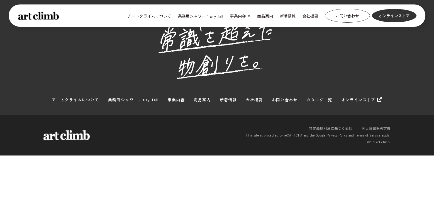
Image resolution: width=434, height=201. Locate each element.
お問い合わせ (347, 15)
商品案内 (265, 16)
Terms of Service (368, 135)
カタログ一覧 (319, 99)
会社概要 (310, 16)
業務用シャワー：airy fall (200, 16)
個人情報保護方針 (376, 128)
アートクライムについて (149, 16)
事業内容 (238, 16)
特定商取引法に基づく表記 (330, 128)
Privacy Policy (337, 135)
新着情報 (288, 16)
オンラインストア (394, 15)
